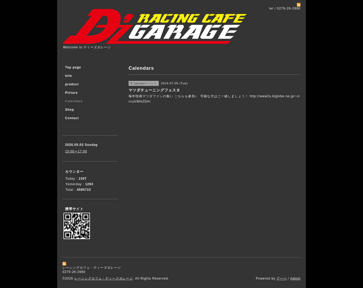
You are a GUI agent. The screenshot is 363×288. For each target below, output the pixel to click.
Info (68, 76)
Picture (71, 93)
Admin (295, 278)
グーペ (281, 278)
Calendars (74, 101)
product (72, 84)
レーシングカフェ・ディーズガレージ (103, 278)
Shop (69, 110)
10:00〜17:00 (76, 151)
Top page (73, 67)
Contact (72, 118)
